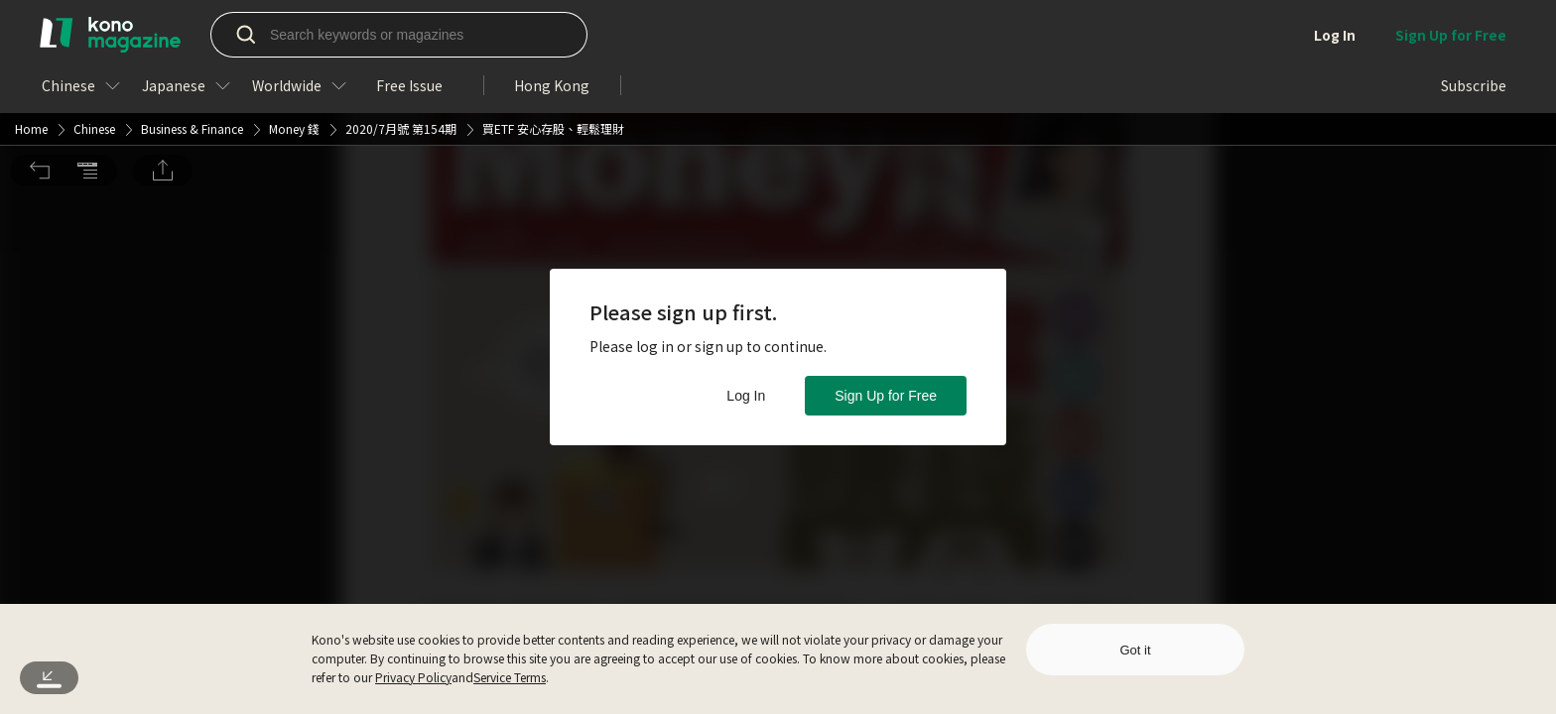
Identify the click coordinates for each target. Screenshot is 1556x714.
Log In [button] (745, 396)
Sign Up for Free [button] (886, 396)
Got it (1134, 650)
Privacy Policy (413, 676)
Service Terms (509, 676)
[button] (40, 31)
